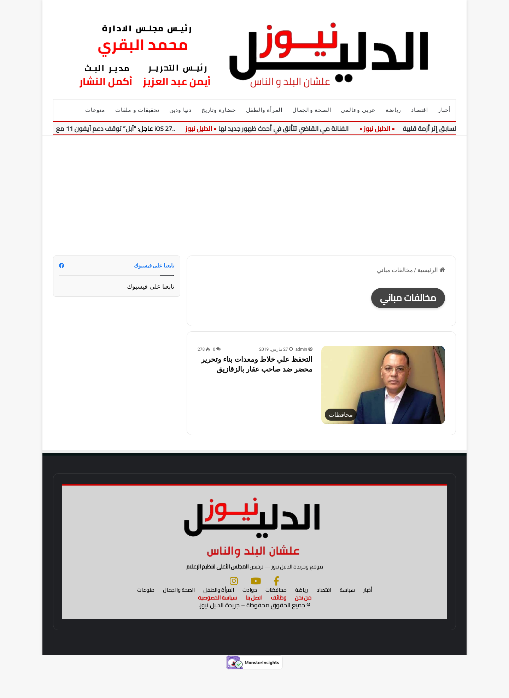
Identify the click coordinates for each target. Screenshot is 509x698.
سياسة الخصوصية (217, 625)
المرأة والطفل (264, 110)
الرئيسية (431, 269)
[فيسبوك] (276, 608)
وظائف (278, 625)
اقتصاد (419, 110)
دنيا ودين (180, 110)
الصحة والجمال (311, 110)
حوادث (249, 617)
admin (301, 349)
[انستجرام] (234, 608)
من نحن (303, 625)
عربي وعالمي (358, 110)
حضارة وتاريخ (218, 110)
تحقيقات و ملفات (137, 110)
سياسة (347, 617)
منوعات (95, 110)
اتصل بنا (253, 625)
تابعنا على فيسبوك (150, 286)
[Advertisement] (254, 195)
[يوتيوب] (256, 608)
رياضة (393, 110)
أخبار (444, 110)
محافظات (276, 617)
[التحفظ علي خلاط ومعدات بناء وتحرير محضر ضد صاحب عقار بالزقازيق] (383, 385)
